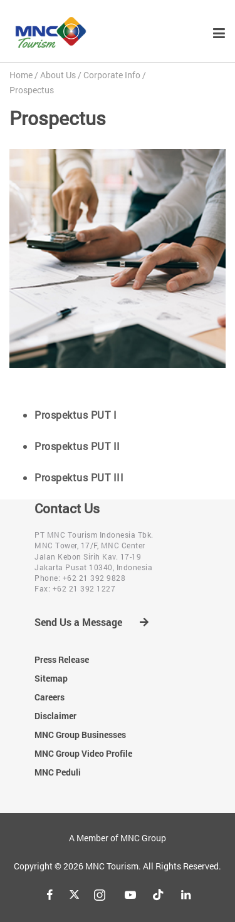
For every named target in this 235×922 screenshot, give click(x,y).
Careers (49, 697)
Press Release (61, 659)
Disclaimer (55, 716)
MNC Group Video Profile (83, 753)
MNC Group (143, 838)
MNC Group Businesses (80, 734)
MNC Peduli (57, 772)
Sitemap (51, 678)
